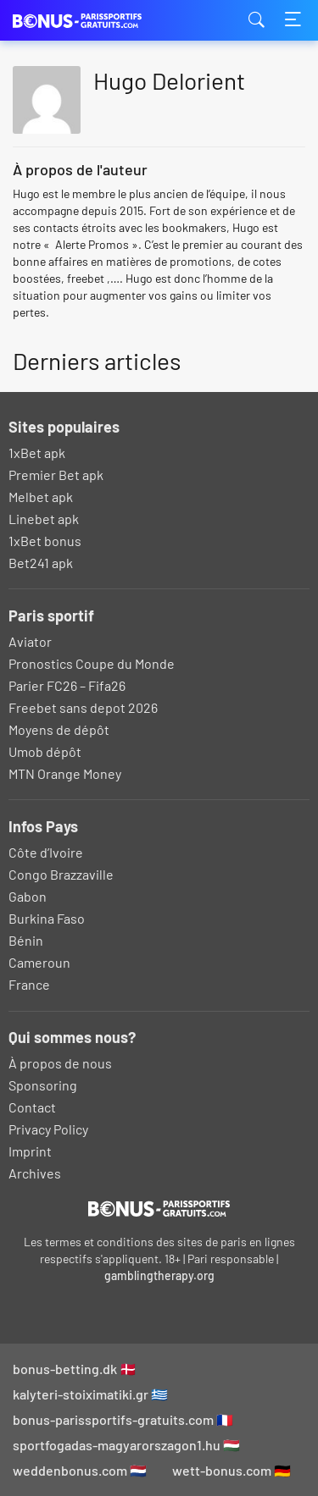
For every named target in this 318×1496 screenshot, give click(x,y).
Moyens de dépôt (58, 729)
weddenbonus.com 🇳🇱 (80, 1470)
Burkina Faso (46, 918)
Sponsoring (42, 1085)
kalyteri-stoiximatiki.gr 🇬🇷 (90, 1394)
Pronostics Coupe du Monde (91, 663)
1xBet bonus (44, 541)
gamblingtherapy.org (159, 1275)
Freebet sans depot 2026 (83, 707)
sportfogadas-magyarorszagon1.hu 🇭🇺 (126, 1445)
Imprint (30, 1151)
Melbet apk (40, 497)
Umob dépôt (44, 751)
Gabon (27, 896)
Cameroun (39, 962)
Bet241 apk (40, 563)
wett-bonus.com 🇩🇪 (231, 1470)
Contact (32, 1107)
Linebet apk (43, 519)
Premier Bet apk (55, 474)
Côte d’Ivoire (45, 852)
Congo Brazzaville (61, 874)
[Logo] (159, 1208)
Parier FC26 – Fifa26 (67, 685)
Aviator (30, 641)
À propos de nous (60, 1063)
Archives (34, 1173)
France (29, 984)
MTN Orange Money (64, 773)
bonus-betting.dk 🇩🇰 (75, 1369)
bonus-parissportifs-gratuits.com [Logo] (97, 21)
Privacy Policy (48, 1129)
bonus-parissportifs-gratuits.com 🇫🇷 (123, 1419)
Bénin (25, 940)
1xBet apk (36, 452)
